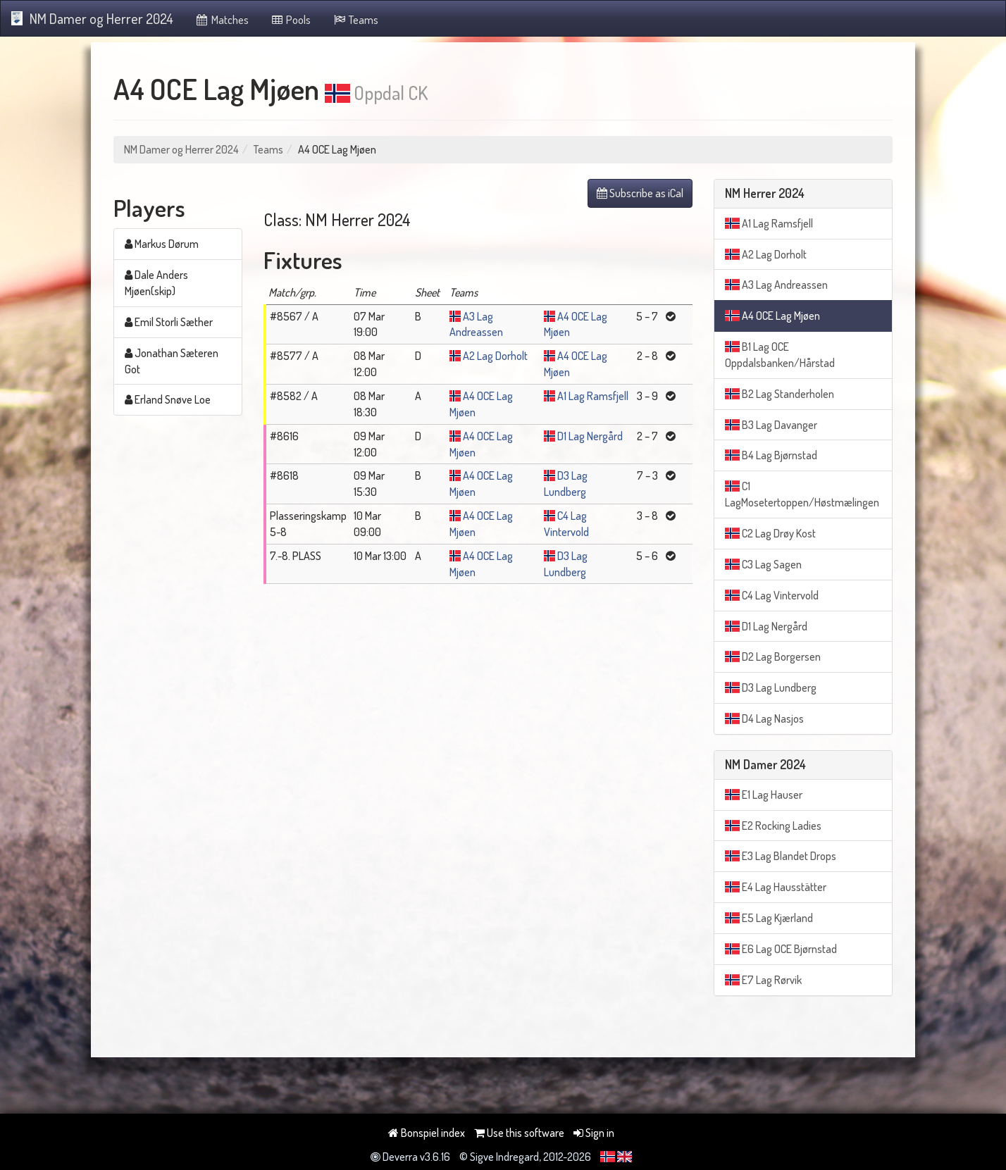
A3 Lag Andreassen (776, 285)
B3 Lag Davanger (771, 425)
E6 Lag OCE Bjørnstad (781, 949)
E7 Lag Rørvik (763, 980)
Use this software (519, 1133)
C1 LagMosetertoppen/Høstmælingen (802, 494)
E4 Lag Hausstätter (775, 887)
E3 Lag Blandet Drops (780, 856)
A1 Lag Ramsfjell (592, 396)
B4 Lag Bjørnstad (771, 455)
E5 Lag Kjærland (769, 918)
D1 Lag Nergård (590, 436)
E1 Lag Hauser (763, 795)
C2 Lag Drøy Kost (770, 533)
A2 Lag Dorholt (495, 356)
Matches (221, 20)
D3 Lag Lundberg (770, 687)
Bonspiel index (426, 1133)
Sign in (593, 1133)
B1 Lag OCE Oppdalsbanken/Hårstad (780, 355)
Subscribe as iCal (640, 193)
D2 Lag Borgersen (773, 656)
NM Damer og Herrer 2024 (92, 18)
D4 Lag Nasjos (764, 718)
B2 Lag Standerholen (779, 394)
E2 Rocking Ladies (773, 826)
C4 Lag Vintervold (772, 595)
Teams (355, 20)
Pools (290, 20)
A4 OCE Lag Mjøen (772, 316)
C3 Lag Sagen (763, 564)
